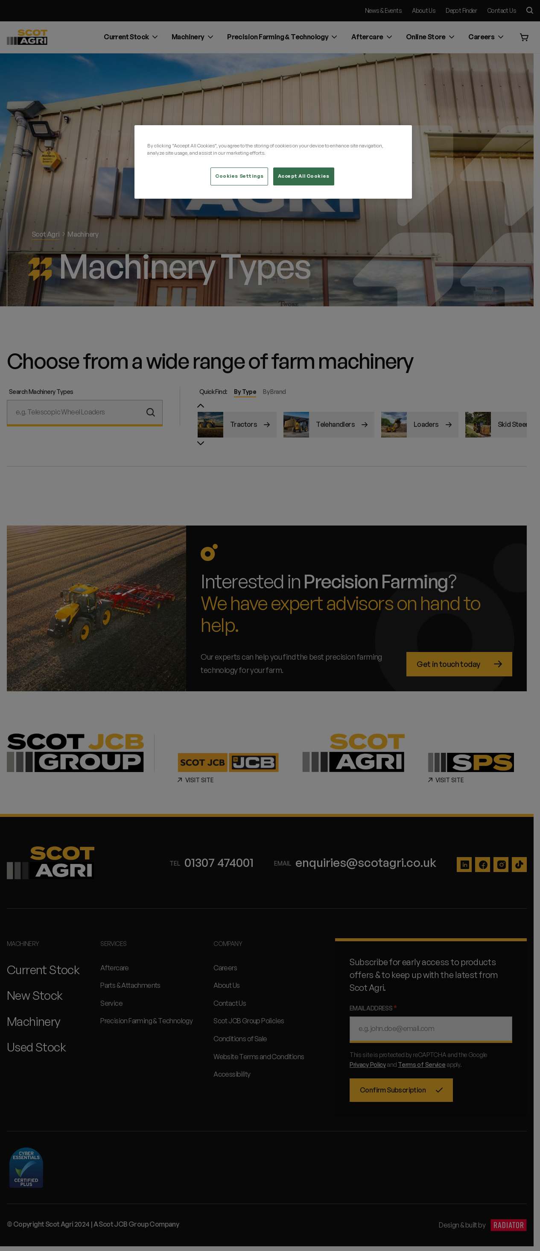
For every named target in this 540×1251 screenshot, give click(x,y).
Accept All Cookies (304, 176)
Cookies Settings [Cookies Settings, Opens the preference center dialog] (239, 176)
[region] (273, 162)
